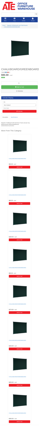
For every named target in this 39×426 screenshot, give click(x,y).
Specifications (14, 117)
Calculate (19, 111)
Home (3, 25)
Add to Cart (19, 87)
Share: (6, 72)
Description (5, 117)
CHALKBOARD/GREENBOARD (12, 27)
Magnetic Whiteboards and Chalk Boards (17, 25)
